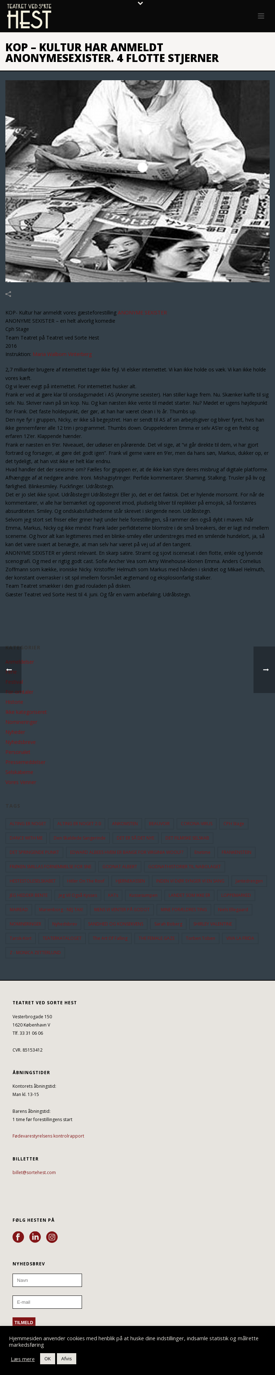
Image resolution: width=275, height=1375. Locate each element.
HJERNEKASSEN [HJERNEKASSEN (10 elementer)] (130, 881)
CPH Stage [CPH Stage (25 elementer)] (233, 824)
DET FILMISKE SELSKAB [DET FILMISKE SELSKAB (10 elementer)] (187, 838)
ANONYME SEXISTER (142, 312)
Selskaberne (19, 772)
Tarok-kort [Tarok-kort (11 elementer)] (21, 938)
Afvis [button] (66, 1358)
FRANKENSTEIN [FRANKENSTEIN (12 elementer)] (236, 852)
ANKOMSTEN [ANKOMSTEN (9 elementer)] (125, 824)
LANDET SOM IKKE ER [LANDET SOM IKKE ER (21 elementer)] (189, 895)
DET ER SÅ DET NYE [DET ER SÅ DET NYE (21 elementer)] (135, 838)
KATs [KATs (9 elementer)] (113, 895)
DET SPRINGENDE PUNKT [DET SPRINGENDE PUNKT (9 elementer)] (34, 852)
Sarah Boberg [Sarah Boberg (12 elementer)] (168, 924)
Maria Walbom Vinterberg (61, 354)
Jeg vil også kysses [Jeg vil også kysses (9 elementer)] (78, 895)
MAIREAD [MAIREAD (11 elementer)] (19, 910)
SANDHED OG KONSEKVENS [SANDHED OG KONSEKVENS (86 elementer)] (115, 924)
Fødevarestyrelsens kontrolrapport (48, 1136)
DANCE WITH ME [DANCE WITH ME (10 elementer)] (26, 838)
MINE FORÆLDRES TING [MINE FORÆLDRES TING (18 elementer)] (184, 910)
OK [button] (47, 1358)
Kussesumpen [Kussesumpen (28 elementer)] (143, 895)
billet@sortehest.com (34, 1172)
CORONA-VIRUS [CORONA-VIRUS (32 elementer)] (196, 824)
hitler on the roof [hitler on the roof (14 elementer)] (86, 881)
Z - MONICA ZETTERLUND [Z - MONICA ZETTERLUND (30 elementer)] (35, 952)
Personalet (17, 752)
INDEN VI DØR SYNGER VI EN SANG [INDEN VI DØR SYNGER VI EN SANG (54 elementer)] (190, 881)
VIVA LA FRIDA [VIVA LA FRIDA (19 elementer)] (240, 938)
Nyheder (15, 732)
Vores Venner (20, 782)
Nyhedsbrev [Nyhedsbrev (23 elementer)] (64, 924)
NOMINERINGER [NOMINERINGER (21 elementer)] (25, 924)
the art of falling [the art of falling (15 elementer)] (110, 938)
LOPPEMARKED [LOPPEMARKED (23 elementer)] (236, 895)
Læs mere (23, 1359)
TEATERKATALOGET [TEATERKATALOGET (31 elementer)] (62, 938)
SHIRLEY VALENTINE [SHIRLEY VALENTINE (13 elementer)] (212, 924)
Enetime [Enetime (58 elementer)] (202, 852)
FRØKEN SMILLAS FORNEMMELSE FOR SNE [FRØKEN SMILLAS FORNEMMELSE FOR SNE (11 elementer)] (50, 867)
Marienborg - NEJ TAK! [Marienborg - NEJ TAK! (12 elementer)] (61, 910)
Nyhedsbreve (20, 742)
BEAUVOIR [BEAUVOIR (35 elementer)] (159, 824)
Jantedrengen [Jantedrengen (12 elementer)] (249, 881)
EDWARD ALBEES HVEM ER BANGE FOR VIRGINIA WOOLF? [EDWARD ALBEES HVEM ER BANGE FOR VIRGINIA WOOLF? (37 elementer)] (126, 852)
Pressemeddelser (25, 762)
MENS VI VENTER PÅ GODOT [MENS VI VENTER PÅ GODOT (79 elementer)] (122, 910)
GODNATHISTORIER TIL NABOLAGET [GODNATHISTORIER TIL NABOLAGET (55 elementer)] (184, 867)
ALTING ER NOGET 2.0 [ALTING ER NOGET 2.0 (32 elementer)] (79, 824)
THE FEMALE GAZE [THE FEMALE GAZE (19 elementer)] (157, 938)
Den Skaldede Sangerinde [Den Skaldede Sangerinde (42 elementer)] (80, 838)
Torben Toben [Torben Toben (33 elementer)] (200, 938)
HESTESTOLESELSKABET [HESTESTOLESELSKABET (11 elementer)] (33, 881)
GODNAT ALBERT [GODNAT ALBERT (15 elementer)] (119, 867)
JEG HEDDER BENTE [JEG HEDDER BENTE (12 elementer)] (29, 895)
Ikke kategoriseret (26, 712)
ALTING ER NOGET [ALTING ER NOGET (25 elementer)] (28, 824)
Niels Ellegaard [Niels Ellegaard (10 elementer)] (233, 910)
